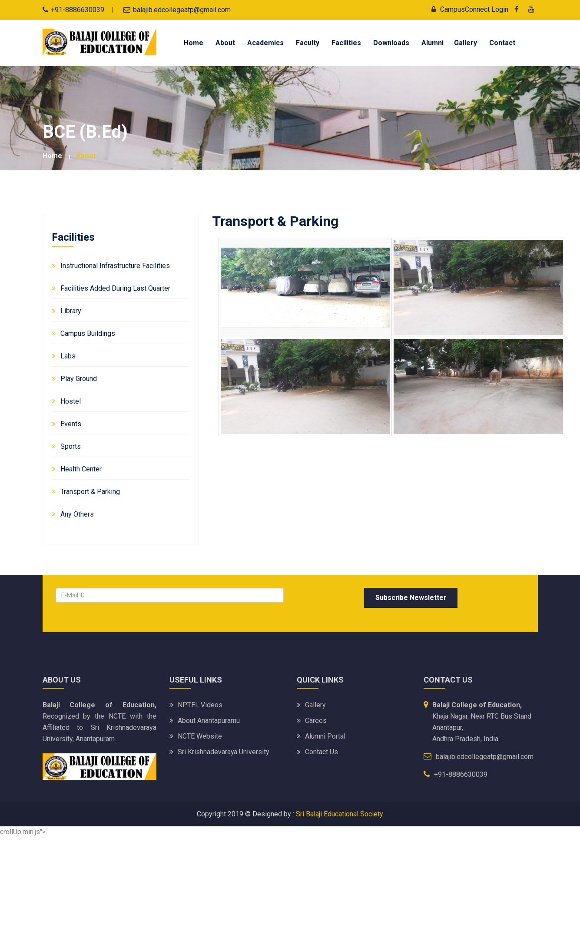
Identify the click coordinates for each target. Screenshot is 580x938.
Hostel (70, 401)
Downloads (391, 43)
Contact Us (321, 752)
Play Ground (78, 379)
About (225, 43)
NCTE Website (200, 736)
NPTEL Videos (200, 705)
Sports (70, 446)
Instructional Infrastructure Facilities (115, 266)
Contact (502, 43)
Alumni (432, 43)
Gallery (465, 43)
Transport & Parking (90, 491)
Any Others (77, 514)
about (86, 156)
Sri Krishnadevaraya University (224, 752)
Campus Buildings (87, 333)
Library (70, 311)
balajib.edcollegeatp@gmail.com (182, 10)
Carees (316, 720)
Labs (68, 356)
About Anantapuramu (209, 720)
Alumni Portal (325, 736)
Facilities (346, 43)
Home (193, 43)
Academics (265, 43)
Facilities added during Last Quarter (115, 288)
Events (70, 424)
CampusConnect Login (467, 9)
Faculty (307, 43)
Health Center (81, 469)
